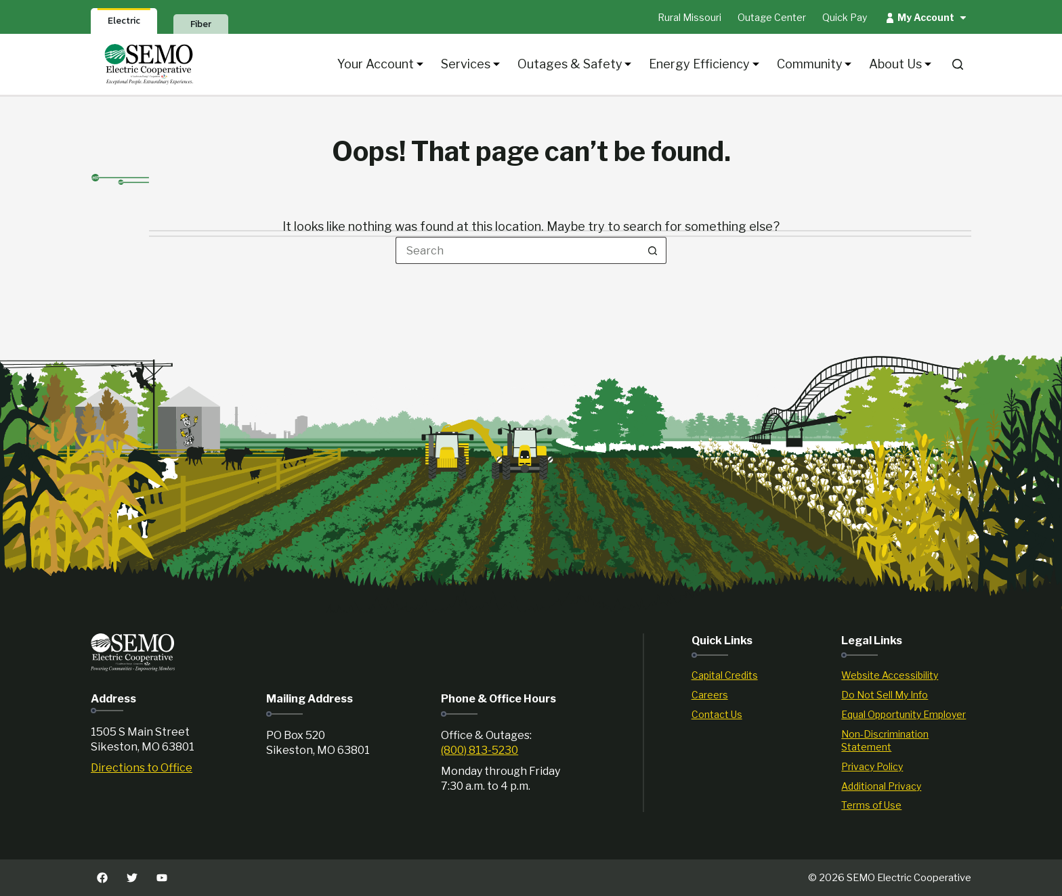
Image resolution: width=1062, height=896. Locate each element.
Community (814, 64)
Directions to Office (141, 767)
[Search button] (652, 250)
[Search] (957, 64)
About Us (900, 64)
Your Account (380, 64)
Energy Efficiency (704, 64)
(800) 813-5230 (479, 750)
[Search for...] (517, 250)
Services (470, 64)
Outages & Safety (574, 64)
